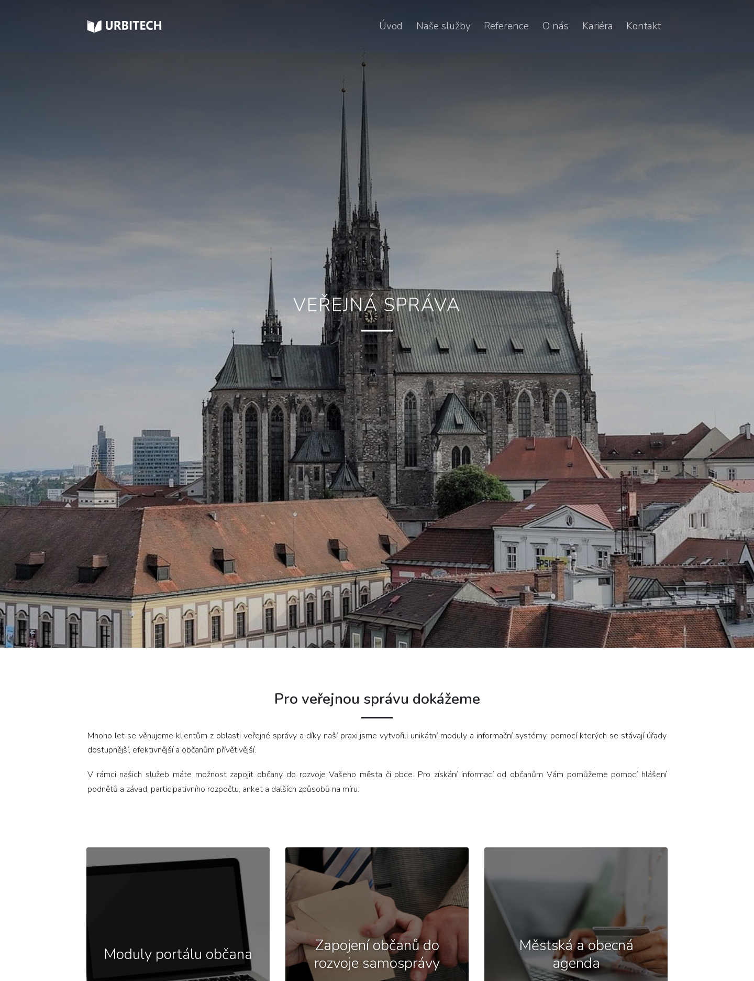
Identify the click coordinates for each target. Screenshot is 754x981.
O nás (555, 26)
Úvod (391, 26)
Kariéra (597, 26)
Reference (506, 26)
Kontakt (643, 26)
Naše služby (443, 26)
